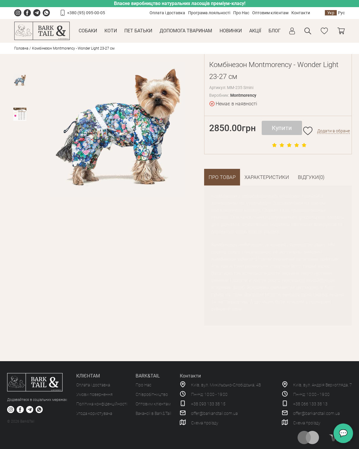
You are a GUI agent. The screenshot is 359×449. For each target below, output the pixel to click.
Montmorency (243, 95)
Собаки (88, 31)
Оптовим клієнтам (270, 12)
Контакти (300, 12)
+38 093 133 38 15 (208, 404)
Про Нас (241, 12)
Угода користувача (94, 413)
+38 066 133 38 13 (310, 404)
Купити (282, 127)
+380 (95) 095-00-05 (86, 12)
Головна (21, 48)
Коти (110, 31)
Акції (255, 31)
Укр (330, 12)
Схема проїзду (204, 423)
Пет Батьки (138, 31)
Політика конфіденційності (101, 404)
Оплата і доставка (167, 12)
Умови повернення (94, 394)
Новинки (231, 31)
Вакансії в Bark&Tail (153, 413)
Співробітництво (152, 394)
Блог (275, 31)
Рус (341, 12)
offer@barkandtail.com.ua (214, 413)
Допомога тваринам (186, 31)
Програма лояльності (209, 12)
